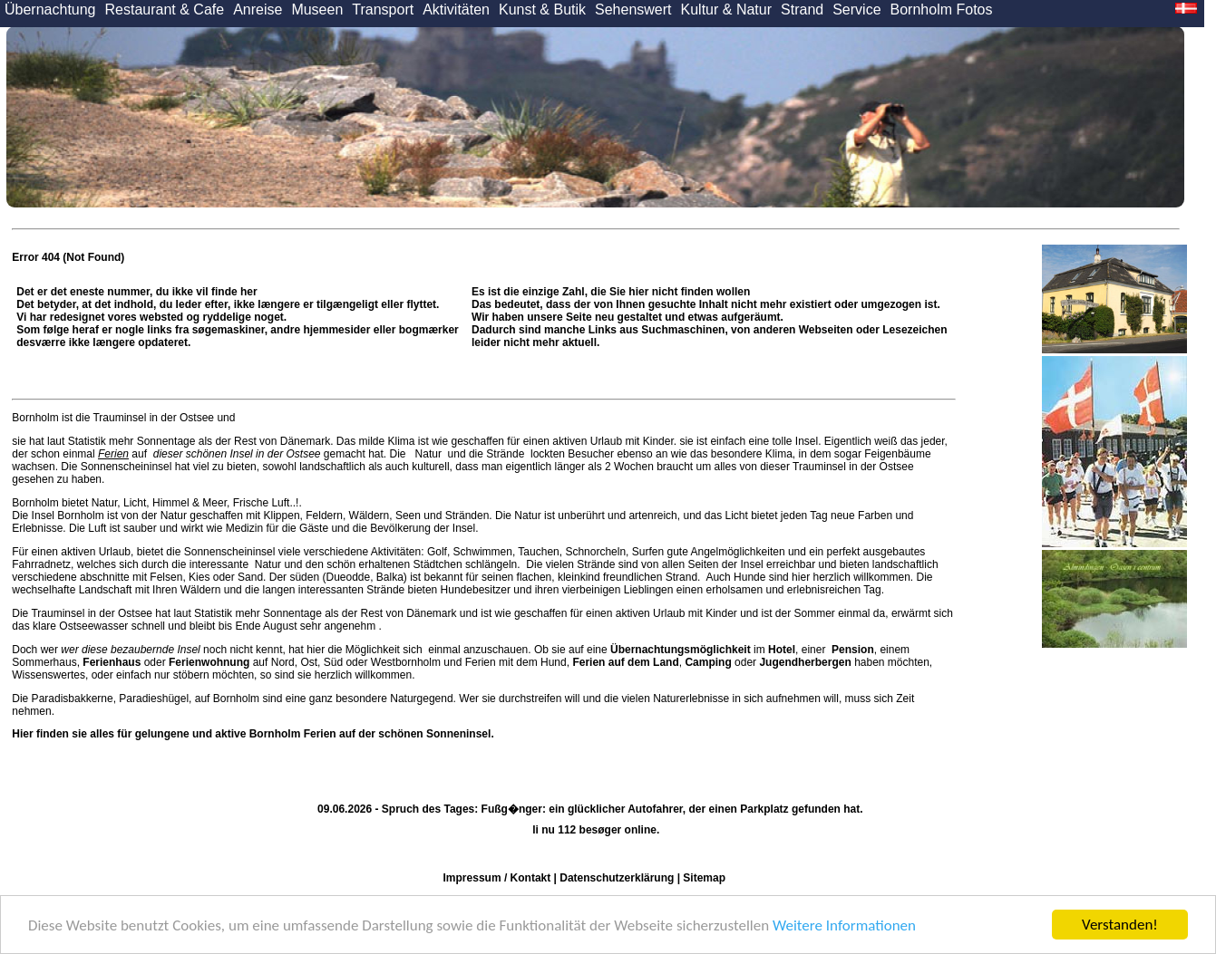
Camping (708, 662)
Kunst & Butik (542, 9)
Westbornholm (406, 662)
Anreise (257, 9)
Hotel (781, 649)
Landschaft (105, 589)
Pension (853, 649)
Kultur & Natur (726, 9)
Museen (317, 9)
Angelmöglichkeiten (736, 551)
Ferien (113, 454)
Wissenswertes (48, 675)
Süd (333, 662)
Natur (428, 454)
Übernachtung (50, 9)
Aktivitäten (456, 9)
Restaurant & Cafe (165, 9)
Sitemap (704, 878)
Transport (382, 9)
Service (856, 9)
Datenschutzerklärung (616, 878)
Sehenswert (633, 9)
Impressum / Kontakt (497, 878)
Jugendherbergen (805, 662)
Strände (505, 454)
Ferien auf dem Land (625, 662)
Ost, (310, 662)
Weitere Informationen (844, 926)
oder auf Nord (188, 662)
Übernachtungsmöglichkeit (680, 649)
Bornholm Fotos (941, 9)
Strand (802, 9)
